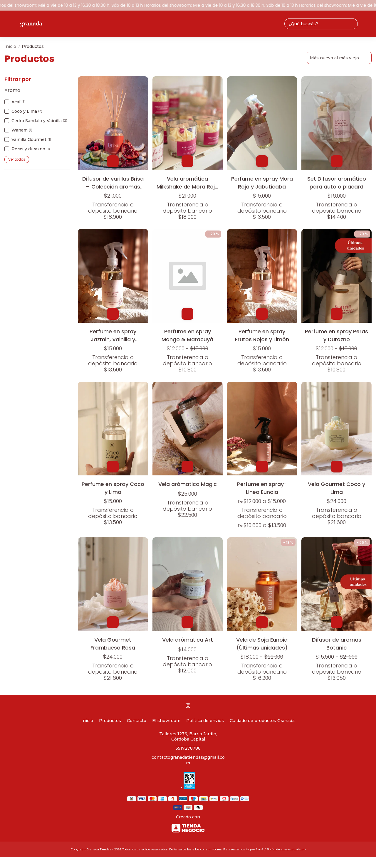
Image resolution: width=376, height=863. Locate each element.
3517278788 (188, 748)
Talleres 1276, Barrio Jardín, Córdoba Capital (188, 736)
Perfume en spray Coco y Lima (113, 487)
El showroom (166, 720)
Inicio (13, 46)
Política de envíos (205, 720)
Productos (33, 46)
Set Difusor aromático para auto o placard (336, 182)
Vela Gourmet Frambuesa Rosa (112, 643)
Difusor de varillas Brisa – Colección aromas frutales (113, 182)
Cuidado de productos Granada (262, 720)
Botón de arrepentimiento (286, 849)
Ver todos (16, 159)
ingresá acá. (255, 849)
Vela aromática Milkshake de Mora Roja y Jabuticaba (187, 182)
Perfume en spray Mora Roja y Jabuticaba (262, 182)
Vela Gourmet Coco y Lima (336, 487)
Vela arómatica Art (187, 639)
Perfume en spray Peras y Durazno (336, 335)
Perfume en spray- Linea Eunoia (262, 487)
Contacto (136, 720)
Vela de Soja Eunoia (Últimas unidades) (262, 643)
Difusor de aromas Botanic (336, 643)
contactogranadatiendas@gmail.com (188, 760)
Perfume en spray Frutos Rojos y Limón (262, 335)
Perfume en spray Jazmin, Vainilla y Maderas (113, 335)
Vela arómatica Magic (187, 484)
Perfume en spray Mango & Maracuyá (187, 335)
